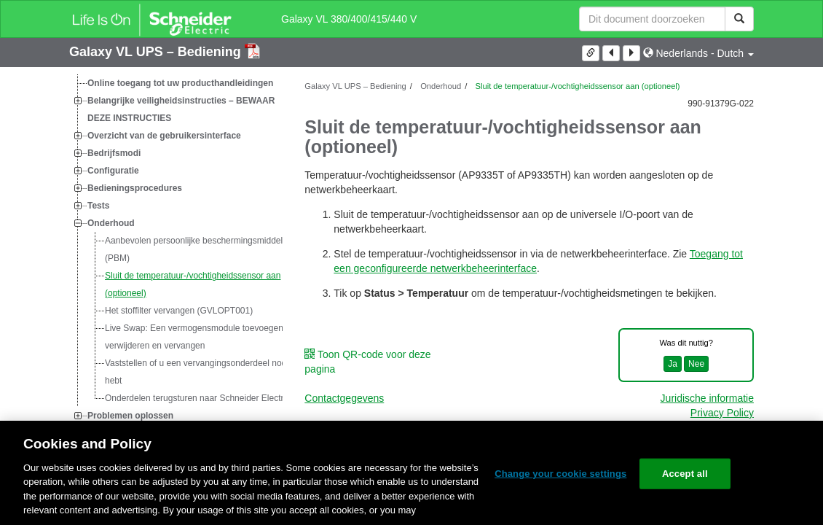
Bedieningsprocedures (134, 188)
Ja (672, 364)
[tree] (176, 249)
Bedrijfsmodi (114, 153)
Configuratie (113, 171)
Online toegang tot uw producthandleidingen (180, 83)
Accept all (685, 473)
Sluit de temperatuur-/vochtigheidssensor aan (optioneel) (192, 284)
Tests (98, 206)
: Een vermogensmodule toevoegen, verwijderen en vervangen (195, 337)
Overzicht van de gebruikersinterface (164, 136)
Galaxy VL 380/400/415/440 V (349, 19)
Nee (696, 364)
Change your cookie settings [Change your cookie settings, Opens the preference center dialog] (560, 473)
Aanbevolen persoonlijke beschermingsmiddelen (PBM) (199, 249)
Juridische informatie (707, 398)
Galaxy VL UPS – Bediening (157, 51)
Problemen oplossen (130, 416)
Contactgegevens (344, 398)
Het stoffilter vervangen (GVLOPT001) (179, 311)
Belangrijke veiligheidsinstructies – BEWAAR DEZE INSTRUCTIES (181, 109)
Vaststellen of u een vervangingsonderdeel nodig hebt (199, 372)
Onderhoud (111, 223)
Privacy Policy (722, 413)
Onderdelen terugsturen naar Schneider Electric (197, 398)
